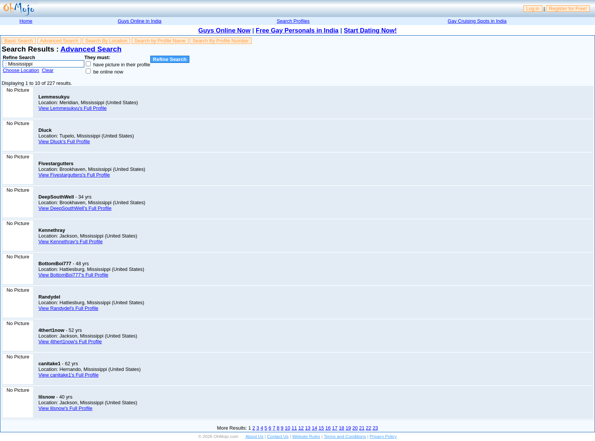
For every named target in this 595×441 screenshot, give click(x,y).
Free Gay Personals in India (297, 30)
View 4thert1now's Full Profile (70, 341)
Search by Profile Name (160, 41)
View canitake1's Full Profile (68, 375)
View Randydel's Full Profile (68, 308)
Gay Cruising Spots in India (477, 21)
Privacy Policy (383, 436)
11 (294, 428)
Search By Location (106, 41)
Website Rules (306, 436)
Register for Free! (568, 8)
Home (25, 21)
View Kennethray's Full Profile (70, 241)
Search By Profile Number (221, 41)
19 (348, 428)
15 (321, 428)
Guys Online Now (224, 30)
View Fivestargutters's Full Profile (74, 175)
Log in (533, 8)
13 (307, 428)
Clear (48, 70)
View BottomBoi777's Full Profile (73, 275)
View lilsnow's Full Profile (65, 408)
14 (314, 428)
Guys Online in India (139, 21)
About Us (254, 436)
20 (355, 428)
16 (328, 428)
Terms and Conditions (345, 436)
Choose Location (21, 70)
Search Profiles (293, 21)
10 (287, 428)
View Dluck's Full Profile (64, 141)
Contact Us (278, 436)
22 (368, 428)
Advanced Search (59, 41)
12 (301, 428)
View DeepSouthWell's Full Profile (75, 208)
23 (375, 428)
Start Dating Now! (370, 30)
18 (341, 428)
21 (361, 428)
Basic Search (19, 41)
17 (334, 428)
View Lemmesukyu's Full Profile (72, 108)
